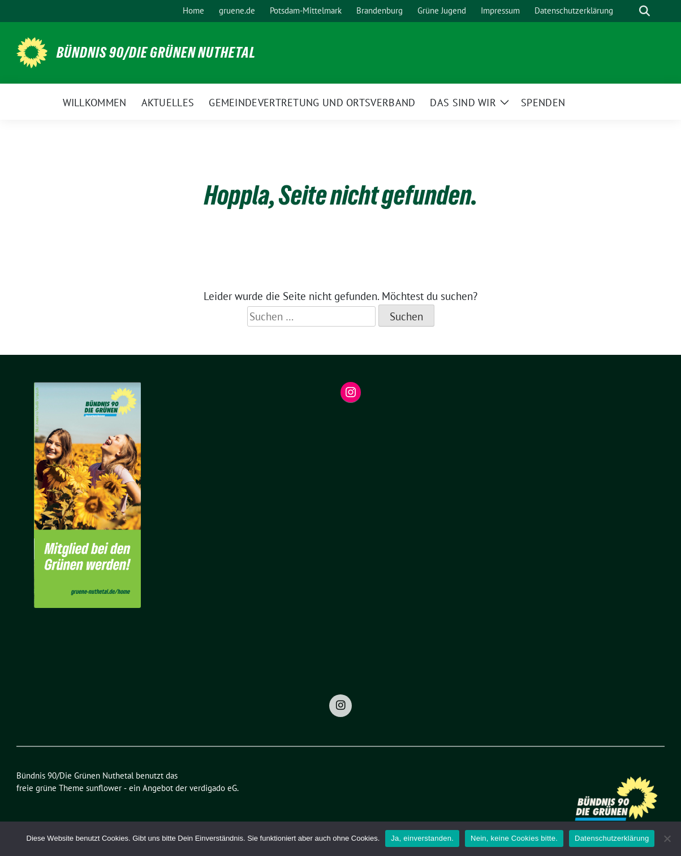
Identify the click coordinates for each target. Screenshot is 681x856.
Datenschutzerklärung (612, 838)
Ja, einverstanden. (422, 838)
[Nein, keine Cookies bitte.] (667, 838)
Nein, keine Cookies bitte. (514, 838)
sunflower (104, 788)
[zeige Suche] (644, 11)
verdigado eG (213, 788)
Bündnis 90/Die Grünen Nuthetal (156, 52)
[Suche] (628, 11)
